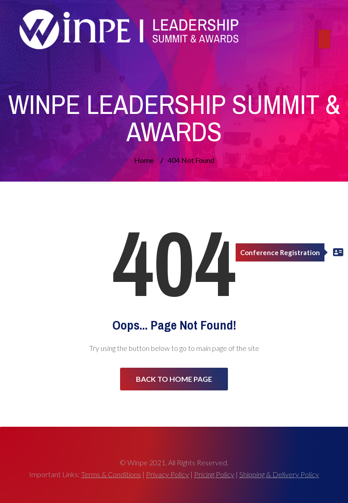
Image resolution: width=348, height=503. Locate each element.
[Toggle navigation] (324, 39)
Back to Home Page (174, 379)
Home (144, 160)
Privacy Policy (167, 474)
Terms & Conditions (111, 474)
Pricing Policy (214, 474)
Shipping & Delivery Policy (279, 474)
